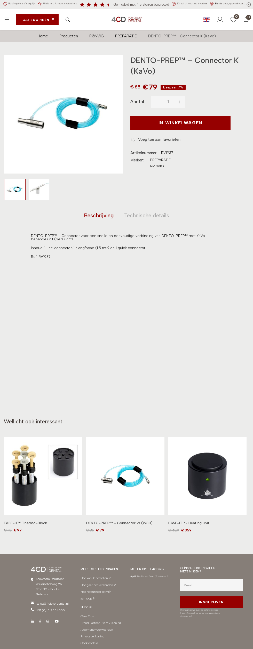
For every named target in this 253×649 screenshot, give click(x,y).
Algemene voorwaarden (96, 622)
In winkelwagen (166, 122)
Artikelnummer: (143, 151)
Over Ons (86, 612)
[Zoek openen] (69, 18)
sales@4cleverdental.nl (51, 606)
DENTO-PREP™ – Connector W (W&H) (119, 526)
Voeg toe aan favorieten (161, 137)
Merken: (137, 158)
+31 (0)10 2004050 (50, 611)
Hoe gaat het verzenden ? (97, 585)
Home (42, 34)
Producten (68, 34)
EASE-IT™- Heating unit (188, 526)
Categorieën (37, 18)
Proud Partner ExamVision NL (100, 617)
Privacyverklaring (92, 627)
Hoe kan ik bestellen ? (95, 580)
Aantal (137, 100)
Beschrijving (90, 215)
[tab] (90, 215)
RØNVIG (96, 34)
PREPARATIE (126, 34)
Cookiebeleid (89, 633)
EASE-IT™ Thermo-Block (25, 526)
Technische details (152, 215)
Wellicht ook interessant (44, 423)
